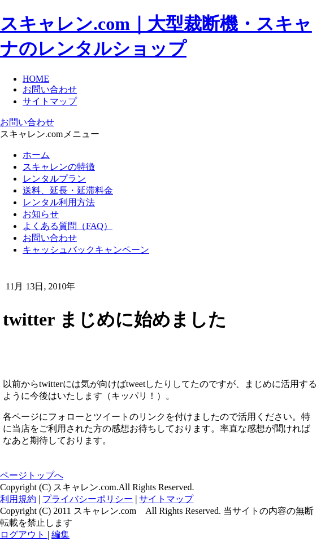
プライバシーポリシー (87, 499)
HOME (36, 78)
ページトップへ (31, 475)
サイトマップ (50, 101)
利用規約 (18, 499)
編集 (60, 534)
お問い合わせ (50, 89)
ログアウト (23, 534)
